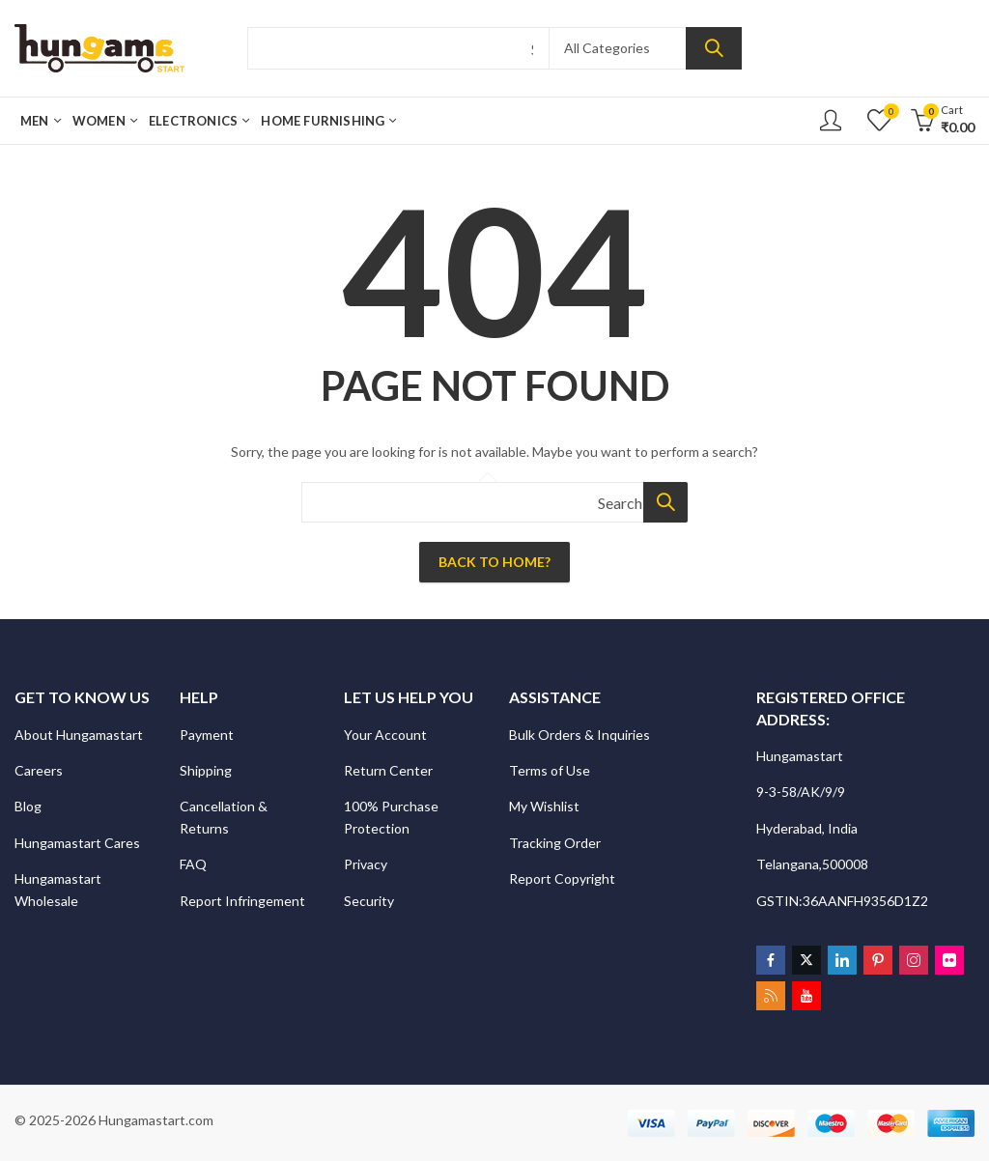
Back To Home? (494, 561)
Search (714, 48)
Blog (28, 806)
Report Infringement (242, 900)
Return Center (390, 770)
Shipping (206, 770)
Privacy (367, 864)
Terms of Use (549, 770)
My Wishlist (544, 806)
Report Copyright (562, 878)
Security (370, 900)
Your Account (385, 734)
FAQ (193, 864)
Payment (207, 734)
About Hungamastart (78, 734)
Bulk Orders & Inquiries (581, 734)
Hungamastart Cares (77, 843)
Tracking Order (555, 843)
